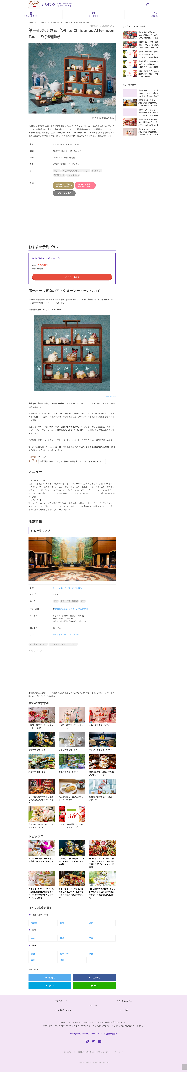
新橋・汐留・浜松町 (69, 601)
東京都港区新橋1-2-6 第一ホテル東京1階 (71, 609)
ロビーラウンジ (59, 588)
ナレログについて (69, 1052)
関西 (34, 945)
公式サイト (57, 634)
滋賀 (62, 960)
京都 (91, 954)
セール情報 (93, 14)
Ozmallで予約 (84, 185)
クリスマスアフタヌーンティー (75, 171)
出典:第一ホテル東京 (111, 396)
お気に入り (93, 1005)
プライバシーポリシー (104, 1052)
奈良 (33, 960)
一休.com (68, 634)
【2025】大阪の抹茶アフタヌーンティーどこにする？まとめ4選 (71, 861)
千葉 (91, 938)
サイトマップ (118, 1052)
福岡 (62, 923)
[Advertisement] (72, 223)
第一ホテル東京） (76, 588)
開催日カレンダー (31, 14)
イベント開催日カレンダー (63, 1010)
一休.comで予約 (63, 185)
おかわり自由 (73, 175)
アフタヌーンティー (38, 644)
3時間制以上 (59, 175)
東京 (56, 601)
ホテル (57, 171)
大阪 (33, 954)
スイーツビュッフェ (124, 1001)
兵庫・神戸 (65, 954)
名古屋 (34, 923)
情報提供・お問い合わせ (86, 1052)
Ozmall (76, 634)
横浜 (62, 938)
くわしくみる (73, 277)
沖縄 (91, 923)
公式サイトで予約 (63, 193)
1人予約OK (96, 171)
